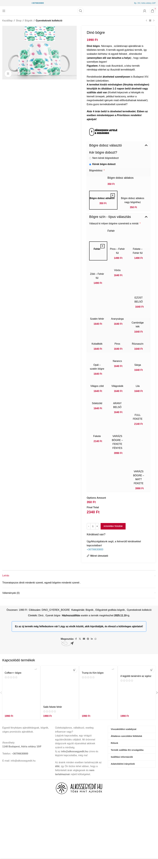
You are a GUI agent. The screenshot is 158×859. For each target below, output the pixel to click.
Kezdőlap (7, 20)
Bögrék (29, 20)
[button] (118, 145)
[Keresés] (80, 11)
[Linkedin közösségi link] (92, 639)
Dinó (40, 615)
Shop (18, 20)
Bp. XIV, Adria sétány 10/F (145, 3)
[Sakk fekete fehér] (60, 684)
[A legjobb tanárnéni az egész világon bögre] (137, 669)
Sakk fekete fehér (52, 707)
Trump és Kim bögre (93, 673)
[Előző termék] (146, 21)
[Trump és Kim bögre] (98, 667)
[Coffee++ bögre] (21, 667)
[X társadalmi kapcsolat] (80, 639)
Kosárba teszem (113, 526)
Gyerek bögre (52, 615)
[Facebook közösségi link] (76, 639)
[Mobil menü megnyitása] (4, 11)
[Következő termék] (154, 21)
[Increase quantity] (97, 526)
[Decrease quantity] (89, 526)
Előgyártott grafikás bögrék (110, 610)
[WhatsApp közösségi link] (95, 639)
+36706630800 (37, 3)
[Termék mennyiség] (93, 526)
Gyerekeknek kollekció (49, 20)
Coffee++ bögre (13, 673)
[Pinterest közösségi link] (88, 639)
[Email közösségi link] (84, 639)
